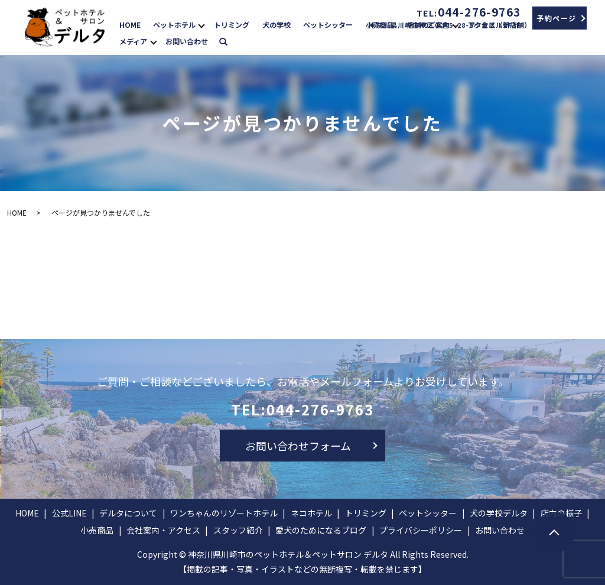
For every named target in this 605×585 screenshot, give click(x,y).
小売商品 (380, 25)
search (229, 40)
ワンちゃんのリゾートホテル (224, 513)
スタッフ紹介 (238, 530)
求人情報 (558, 25)
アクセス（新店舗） (499, 25)
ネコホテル (311, 513)
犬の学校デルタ (499, 513)
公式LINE (69, 513)
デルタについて (128, 513)
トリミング (231, 25)
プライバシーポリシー (420, 530)
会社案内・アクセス (163, 530)
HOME (130, 25)
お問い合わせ (186, 41)
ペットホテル (174, 25)
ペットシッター (328, 25)
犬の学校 (276, 25)
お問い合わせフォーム (298, 445)
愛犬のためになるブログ (320, 530)
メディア (133, 41)
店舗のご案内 (428, 25)
